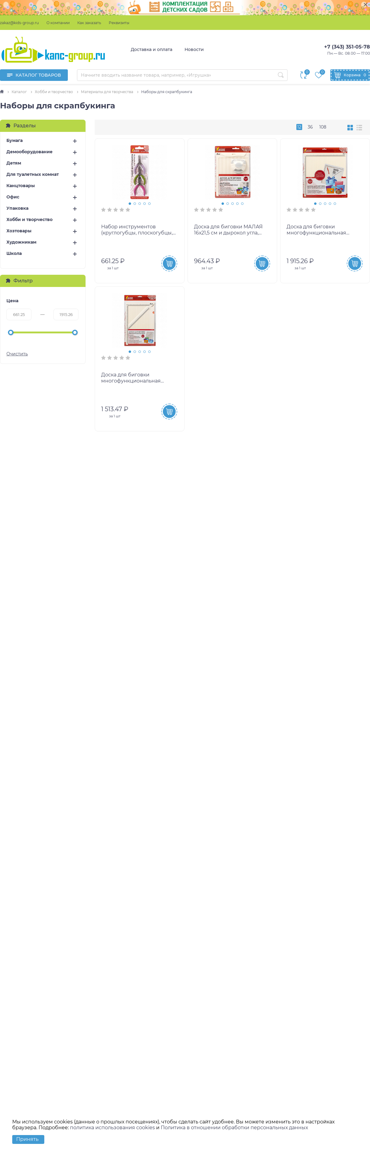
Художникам (21, 242)
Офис (12, 197)
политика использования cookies (112, 1127)
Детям (13, 163)
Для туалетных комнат (32, 174)
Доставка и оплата (151, 49)
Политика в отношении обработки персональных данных (234, 1127)
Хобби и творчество (29, 219)
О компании (58, 22)
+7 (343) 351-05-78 (347, 47)
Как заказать (89, 22)
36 (310, 127)
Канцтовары (20, 185)
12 (299, 127)
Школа (14, 253)
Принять (27, 1139)
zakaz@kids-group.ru (19, 22)
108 (322, 127)
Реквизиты (119, 22)
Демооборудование (29, 151)
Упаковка (17, 208)
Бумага (14, 140)
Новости (194, 49)
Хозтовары (18, 231)
